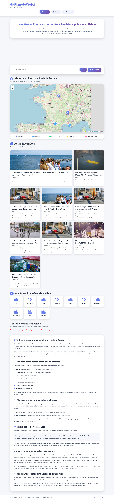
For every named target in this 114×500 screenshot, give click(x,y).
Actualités (68, 12)
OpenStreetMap (94, 131)
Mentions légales (99, 497)
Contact (90, 497)
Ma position (94, 69)
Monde (56, 12)
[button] (58, 95)
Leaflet (87, 131)
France (45, 12)
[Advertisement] (57, 51)
